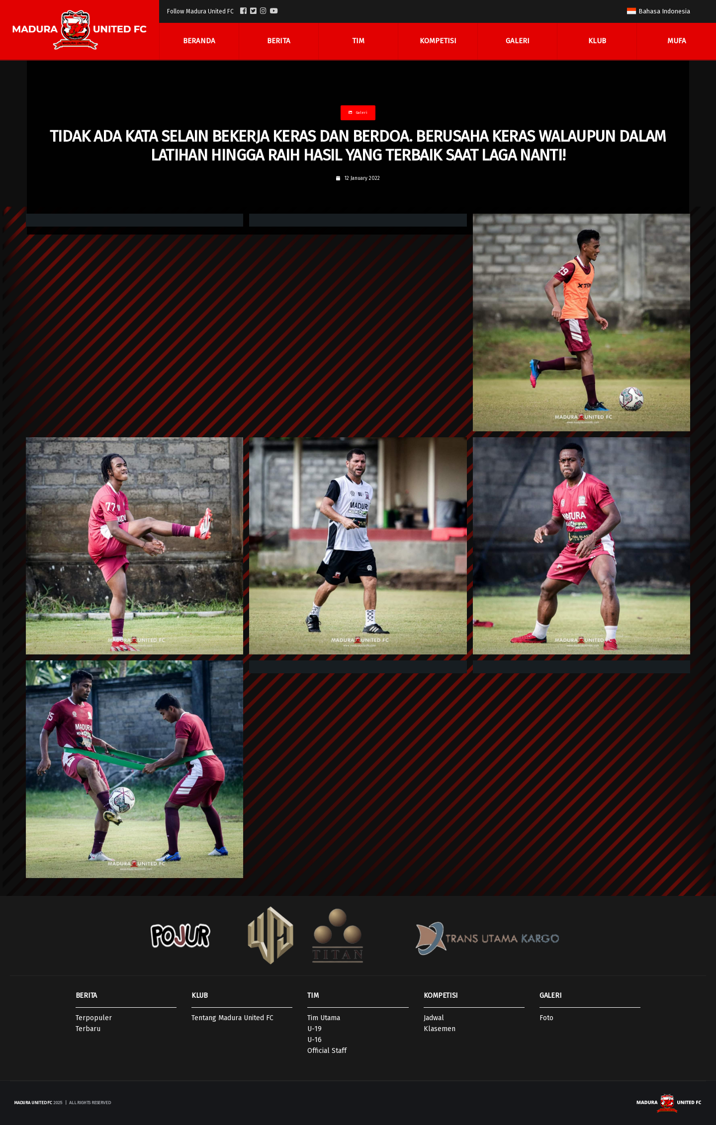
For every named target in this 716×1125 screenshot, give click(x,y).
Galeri (518, 41)
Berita (278, 41)
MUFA (676, 41)
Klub (597, 41)
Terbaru (88, 1029)
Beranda (199, 41)
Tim (358, 41)
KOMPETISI (441, 995)
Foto (546, 1018)
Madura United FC (33, 1102)
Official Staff (327, 1050)
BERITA (86, 995)
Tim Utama (323, 1018)
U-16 (314, 1040)
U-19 (314, 1029)
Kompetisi (438, 41)
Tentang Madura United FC (232, 1018)
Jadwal (434, 1018)
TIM (312, 995)
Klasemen (439, 1029)
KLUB (199, 995)
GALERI (550, 995)
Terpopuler (94, 1018)
